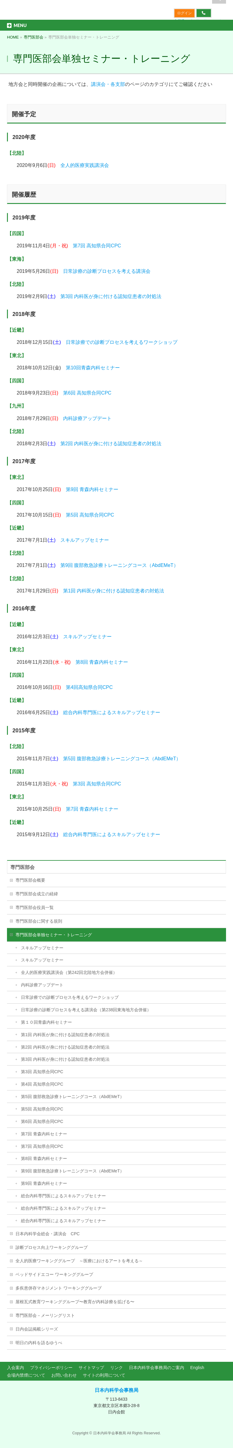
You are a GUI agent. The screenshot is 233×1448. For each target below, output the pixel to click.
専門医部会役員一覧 (34, 907)
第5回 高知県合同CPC (90, 514)
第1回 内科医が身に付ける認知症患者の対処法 (113, 590)
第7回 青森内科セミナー (92, 809)
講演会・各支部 (108, 84)
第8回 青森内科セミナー (102, 662)
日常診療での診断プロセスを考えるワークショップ (121, 342)
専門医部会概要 (30, 880)
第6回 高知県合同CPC (87, 392)
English (197, 1367)
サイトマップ (91, 1367)
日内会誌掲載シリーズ (36, 1329)
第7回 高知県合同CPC (97, 245)
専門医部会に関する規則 (38, 921)
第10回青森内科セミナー (93, 367)
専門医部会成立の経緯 (36, 893)
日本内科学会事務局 (116, 1390)
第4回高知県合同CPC (89, 687)
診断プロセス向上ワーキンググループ (51, 1247)
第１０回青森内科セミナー (46, 1022)
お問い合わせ (64, 1375)
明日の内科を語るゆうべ (38, 1342)
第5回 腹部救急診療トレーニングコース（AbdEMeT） (122, 758)
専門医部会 (22, 867)
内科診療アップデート (87, 418)
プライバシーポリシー (51, 1367)
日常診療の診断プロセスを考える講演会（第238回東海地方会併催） (86, 1009)
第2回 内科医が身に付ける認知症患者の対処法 (110, 443)
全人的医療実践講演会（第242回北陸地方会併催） (69, 972)
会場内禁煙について (26, 1375)
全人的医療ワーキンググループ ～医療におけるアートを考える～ (79, 1260)
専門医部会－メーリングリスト (45, 1315)
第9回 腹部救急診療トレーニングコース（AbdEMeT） (119, 565)
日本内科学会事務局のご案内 (156, 1367)
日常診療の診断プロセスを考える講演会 (106, 271)
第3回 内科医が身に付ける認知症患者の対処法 (110, 296)
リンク (116, 1367)
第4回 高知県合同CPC (42, 1084)
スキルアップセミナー (84, 540)
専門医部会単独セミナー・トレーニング (53, 934)
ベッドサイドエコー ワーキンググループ (54, 1274)
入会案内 (15, 1367)
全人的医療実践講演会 (84, 165)
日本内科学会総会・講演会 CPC (47, 1233)
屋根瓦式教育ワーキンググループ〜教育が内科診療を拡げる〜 (74, 1301)
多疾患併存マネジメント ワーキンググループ (58, 1288)
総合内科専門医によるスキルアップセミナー (111, 712)
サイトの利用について (104, 1375)
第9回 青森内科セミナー (92, 489)
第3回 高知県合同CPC (97, 783)
